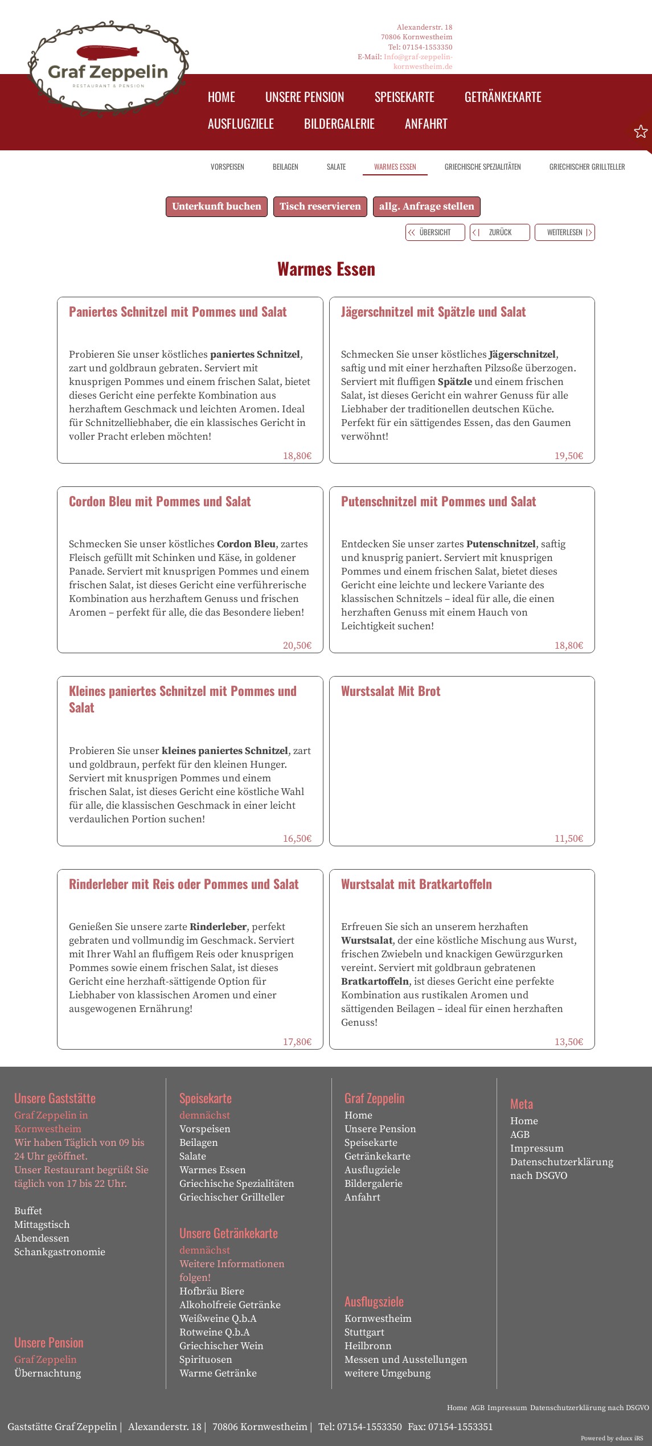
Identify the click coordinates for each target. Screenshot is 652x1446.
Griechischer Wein (221, 1346)
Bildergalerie (374, 1183)
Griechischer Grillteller (232, 1197)
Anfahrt (362, 1197)
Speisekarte (371, 1142)
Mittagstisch (42, 1224)
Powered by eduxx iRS (612, 1439)
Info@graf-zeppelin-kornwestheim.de (418, 61)
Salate (192, 1156)
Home (358, 1115)
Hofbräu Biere (211, 1291)
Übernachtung (47, 1373)
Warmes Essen (212, 1170)
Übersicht (435, 231)
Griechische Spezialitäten (236, 1183)
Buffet (28, 1211)
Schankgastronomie (59, 1252)
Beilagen (198, 1142)
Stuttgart (364, 1332)
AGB (520, 1134)
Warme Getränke (218, 1373)
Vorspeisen (205, 1129)
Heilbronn (368, 1346)
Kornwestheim (378, 1318)
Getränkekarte (378, 1156)
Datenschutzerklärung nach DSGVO (561, 1169)
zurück (500, 231)
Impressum (537, 1148)
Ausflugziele (372, 1170)
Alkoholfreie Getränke (230, 1305)
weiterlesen (565, 231)
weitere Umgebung (387, 1373)
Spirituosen (205, 1359)
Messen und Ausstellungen (406, 1359)
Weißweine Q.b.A (218, 1318)
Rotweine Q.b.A (214, 1332)
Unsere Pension (380, 1129)
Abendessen (41, 1238)
